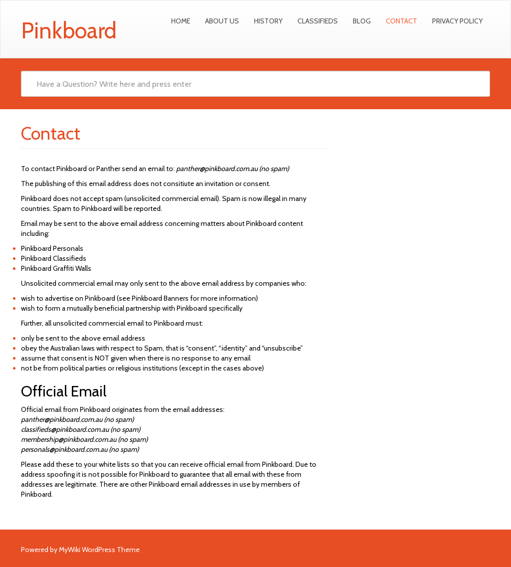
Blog (362, 20)
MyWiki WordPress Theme (99, 549)
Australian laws (72, 348)
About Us (222, 20)
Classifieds (317, 20)
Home (180, 20)
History (268, 20)
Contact (401, 20)
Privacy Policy (457, 20)
